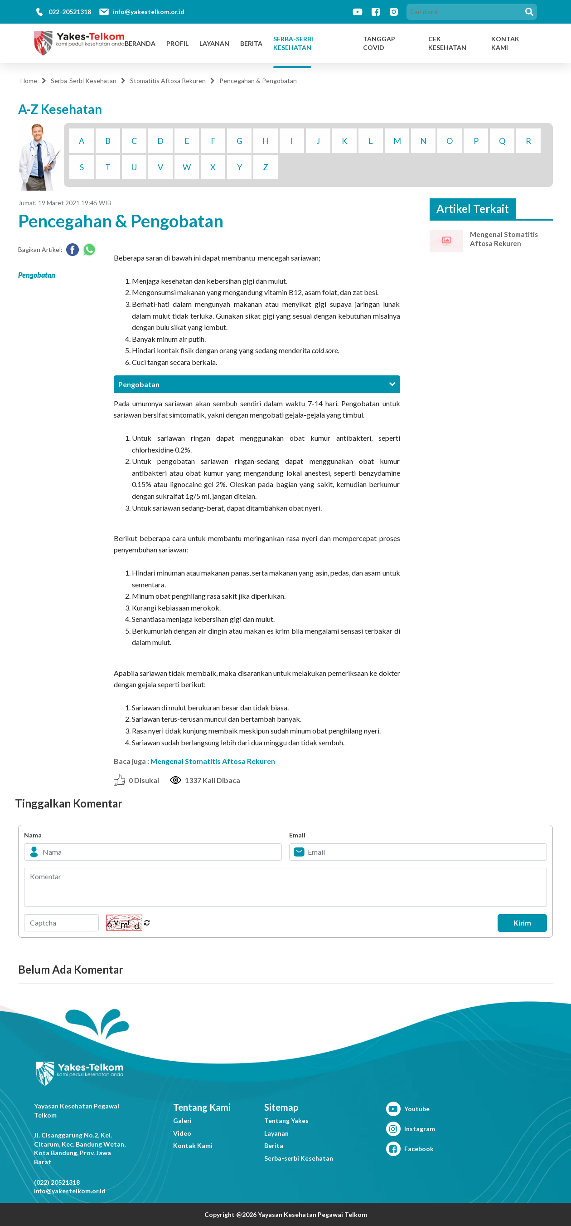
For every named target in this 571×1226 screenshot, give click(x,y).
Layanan (214, 43)
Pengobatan (36, 275)
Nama (33, 835)
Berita (251, 43)
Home (28, 80)
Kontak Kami (193, 1145)
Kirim (519, 923)
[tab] (257, 384)
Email (297, 835)
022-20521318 (69, 11)
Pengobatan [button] (257, 384)
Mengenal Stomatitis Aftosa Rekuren (212, 761)
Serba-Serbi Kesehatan (293, 43)
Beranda (140, 43)
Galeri (182, 1120)
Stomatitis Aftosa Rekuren (168, 80)
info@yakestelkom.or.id (148, 11)
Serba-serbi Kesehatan (298, 1158)
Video (182, 1133)
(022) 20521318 (57, 1182)
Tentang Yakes (286, 1120)
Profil (177, 43)
